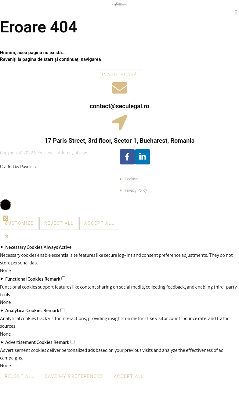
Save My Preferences (74, 376)
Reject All (59, 223)
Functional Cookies (24, 279)
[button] (236, 13)
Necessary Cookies (23, 247)
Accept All (99, 223)
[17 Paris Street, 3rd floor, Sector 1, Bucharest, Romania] (119, 122)
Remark (52, 279)
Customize (19, 223)
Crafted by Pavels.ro (18, 166)
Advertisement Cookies (29, 342)
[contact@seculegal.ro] (119, 87)
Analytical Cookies (23, 310)
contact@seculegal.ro (119, 106)
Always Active (58, 247)
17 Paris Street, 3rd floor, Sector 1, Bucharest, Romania (120, 140)
